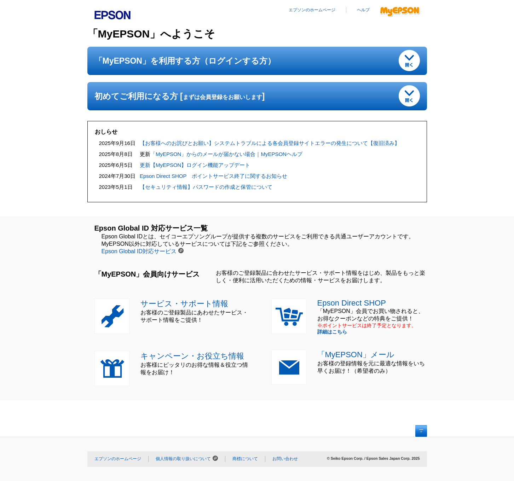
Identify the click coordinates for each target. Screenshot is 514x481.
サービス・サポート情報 (184, 303)
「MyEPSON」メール (355, 354)
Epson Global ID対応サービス (139, 251)
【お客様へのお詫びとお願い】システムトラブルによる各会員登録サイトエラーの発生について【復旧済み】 (270, 143)
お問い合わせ (285, 458)
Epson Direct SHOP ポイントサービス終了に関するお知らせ (213, 176)
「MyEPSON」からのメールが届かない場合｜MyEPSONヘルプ (226, 154)
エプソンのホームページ (312, 9)
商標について (245, 458)
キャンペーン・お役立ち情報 (192, 356)
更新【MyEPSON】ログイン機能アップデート (195, 165)
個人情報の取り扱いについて (183, 458)
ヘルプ (363, 9)
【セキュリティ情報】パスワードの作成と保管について (206, 187)
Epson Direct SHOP (351, 303)
